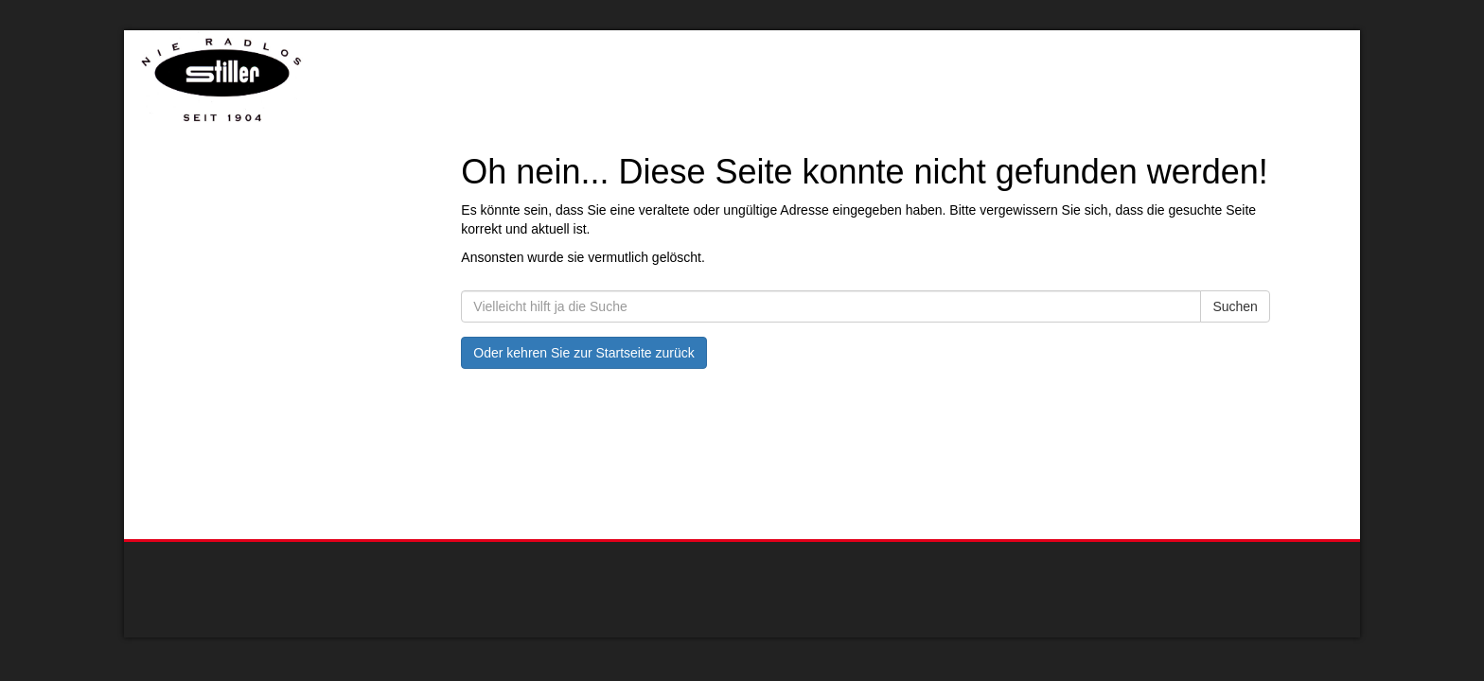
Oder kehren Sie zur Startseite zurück (583, 352)
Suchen (1234, 306)
